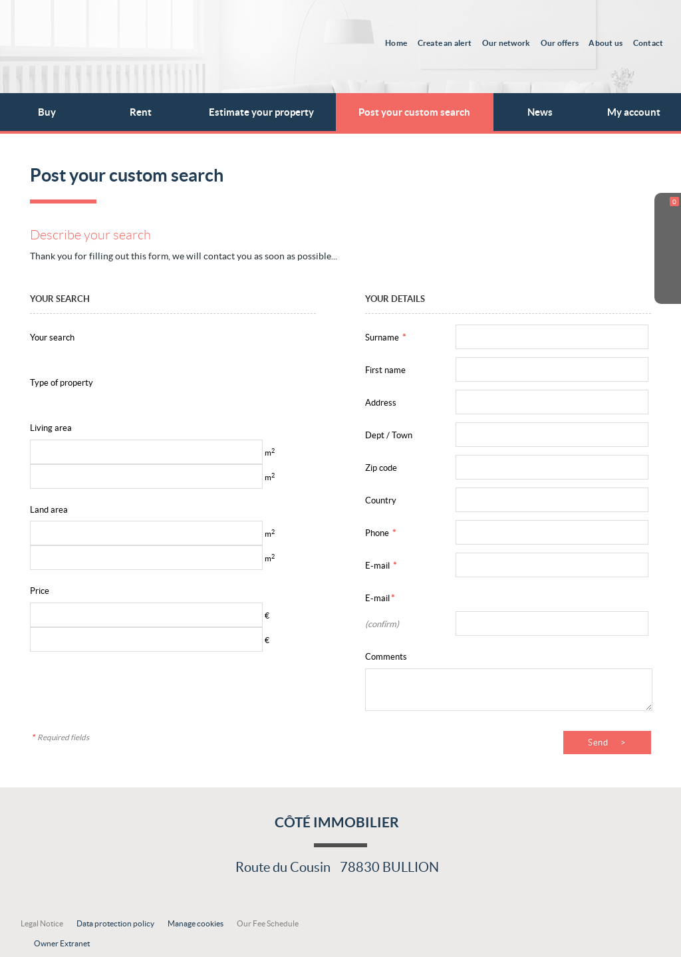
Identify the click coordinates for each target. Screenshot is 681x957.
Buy (47, 112)
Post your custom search (414, 112)
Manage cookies (195, 923)
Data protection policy (115, 923)
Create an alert (445, 42)
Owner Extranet (62, 943)
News (540, 112)
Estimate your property (261, 112)
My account (633, 112)
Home (397, 42)
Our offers (560, 42)
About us (606, 42)
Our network (507, 42)
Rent (141, 112)
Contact (648, 42)
